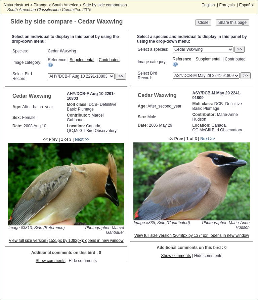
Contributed (109, 59)
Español (246, 5)
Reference (182, 59)
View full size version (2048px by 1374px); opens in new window (191, 235)
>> (120, 76)
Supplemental (82, 59)
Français (226, 5)
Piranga (40, 5)
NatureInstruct (16, 5)
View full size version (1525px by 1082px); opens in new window (66, 240)
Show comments (51, 260)
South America (65, 5)
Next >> (82, 139)
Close (203, 22)
